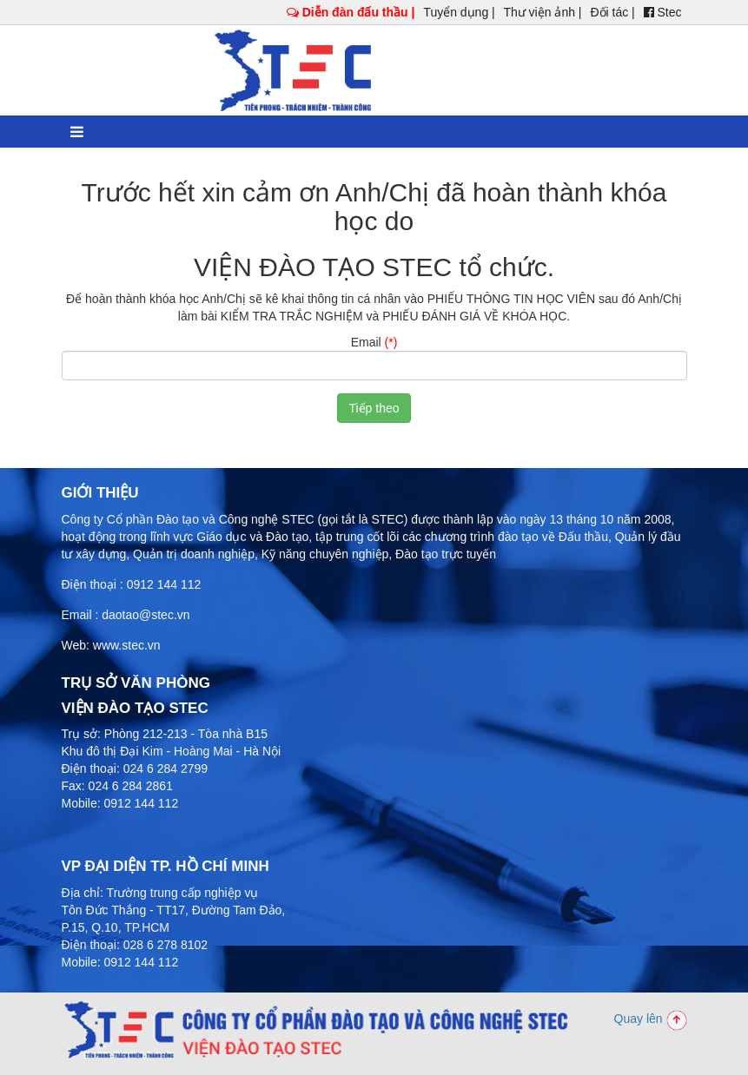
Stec (663, 12)
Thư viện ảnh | (542, 12)
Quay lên (650, 1019)
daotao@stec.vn (145, 615)
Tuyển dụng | (458, 12)
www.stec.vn (127, 645)
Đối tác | (612, 12)
